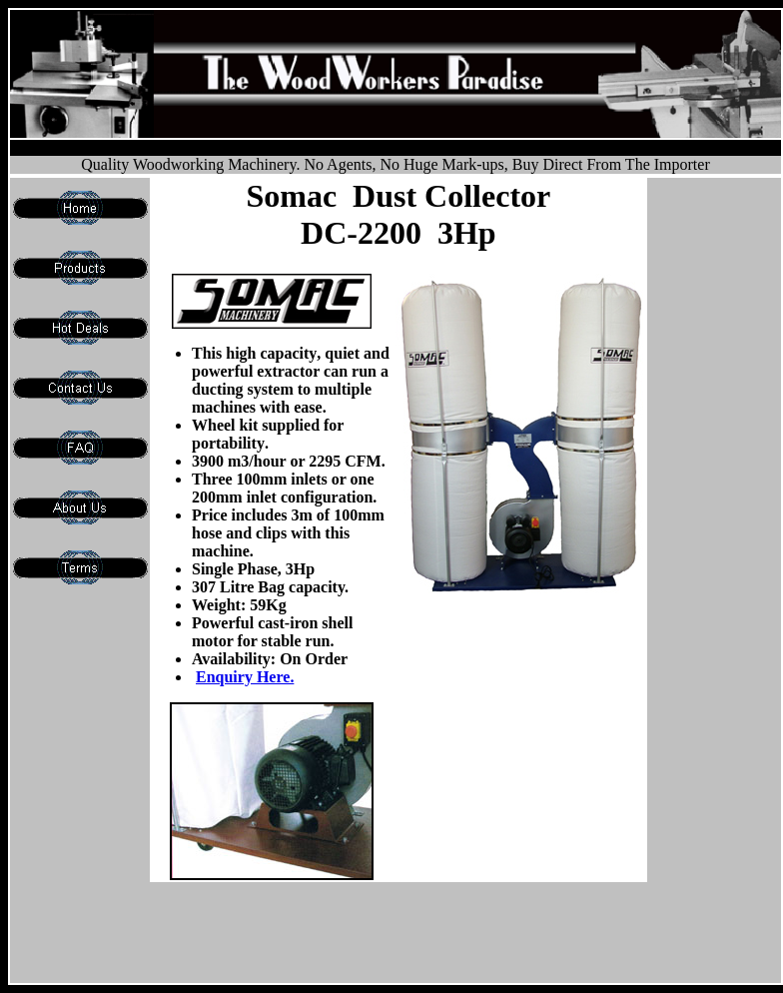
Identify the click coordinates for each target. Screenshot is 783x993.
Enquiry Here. (245, 676)
